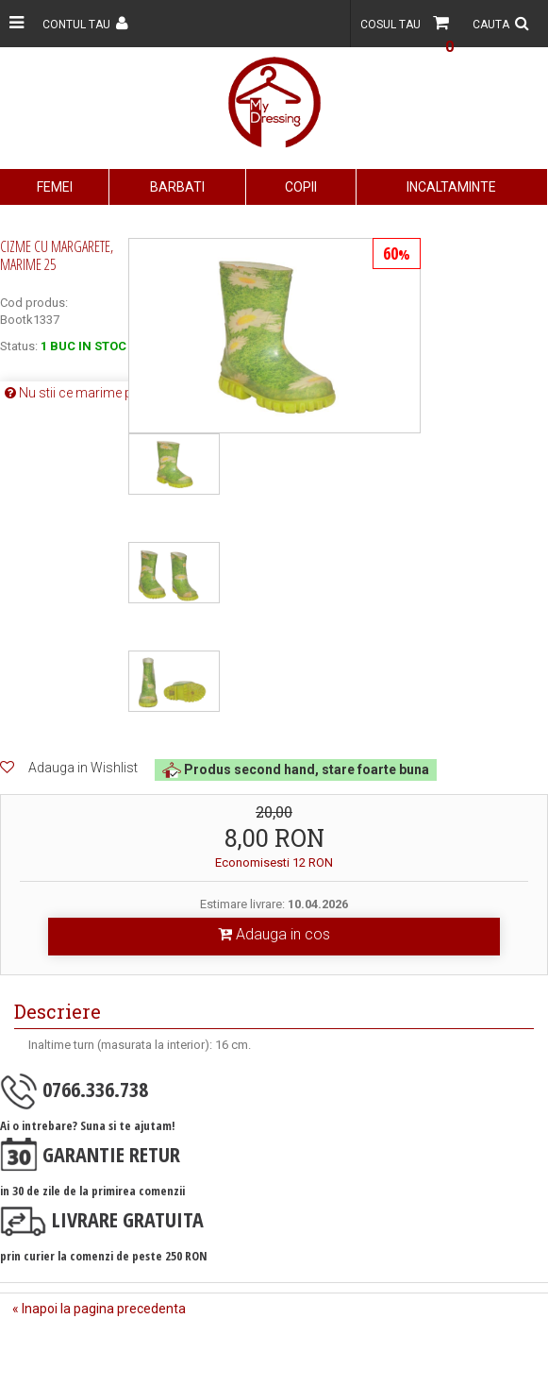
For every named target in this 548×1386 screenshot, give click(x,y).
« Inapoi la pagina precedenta (99, 1308)
